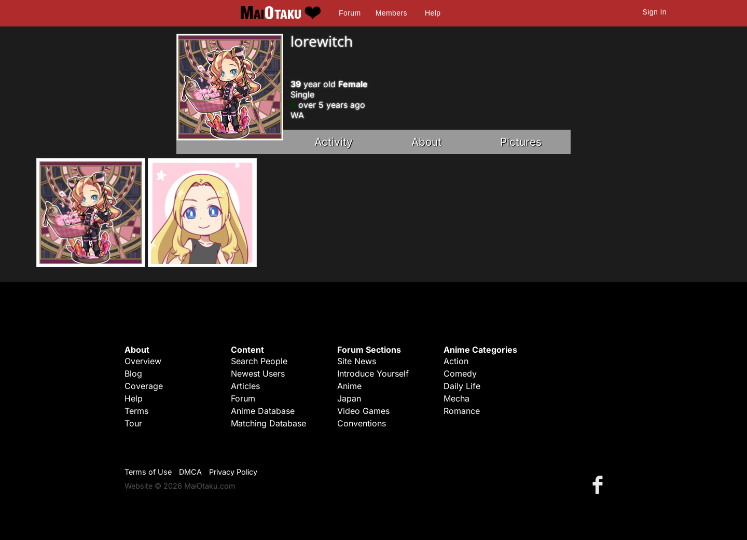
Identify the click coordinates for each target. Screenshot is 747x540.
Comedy (460, 373)
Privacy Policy (233, 471)
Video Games (363, 411)
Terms (136, 411)
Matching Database (268, 423)
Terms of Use (148, 471)
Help (432, 13)
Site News (356, 361)
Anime (349, 386)
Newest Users (258, 373)
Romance (462, 411)
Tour (133, 423)
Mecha (456, 398)
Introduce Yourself (373, 373)
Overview (143, 361)
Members (391, 13)
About (426, 141)
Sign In (655, 12)
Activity (333, 141)
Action (456, 361)
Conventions (361, 423)
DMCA (190, 471)
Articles (245, 386)
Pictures (521, 141)
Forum (350, 13)
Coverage (144, 386)
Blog (133, 373)
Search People (259, 361)
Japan (349, 398)
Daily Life (462, 386)
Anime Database (263, 411)
